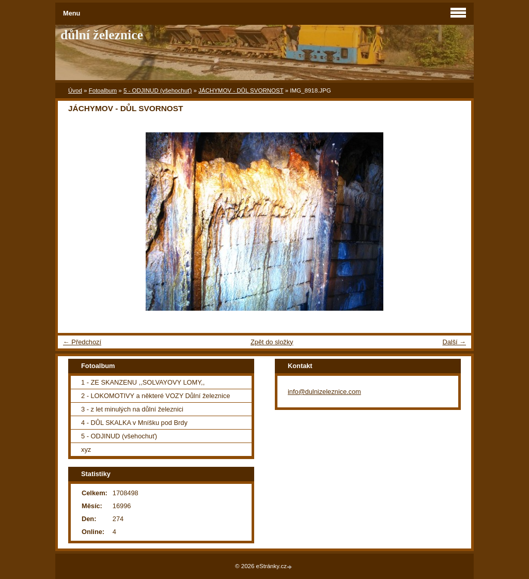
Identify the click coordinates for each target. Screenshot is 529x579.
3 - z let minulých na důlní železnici (132, 409)
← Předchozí (82, 342)
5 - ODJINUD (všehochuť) (157, 90)
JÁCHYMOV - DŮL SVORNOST (240, 90)
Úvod (75, 90)
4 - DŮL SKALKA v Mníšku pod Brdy (134, 422)
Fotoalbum (103, 90)
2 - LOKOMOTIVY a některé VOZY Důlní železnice (155, 396)
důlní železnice (101, 34)
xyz (86, 449)
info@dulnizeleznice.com (324, 391)
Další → (454, 342)
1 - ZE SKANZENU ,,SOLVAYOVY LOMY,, (143, 382)
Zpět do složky (272, 342)
